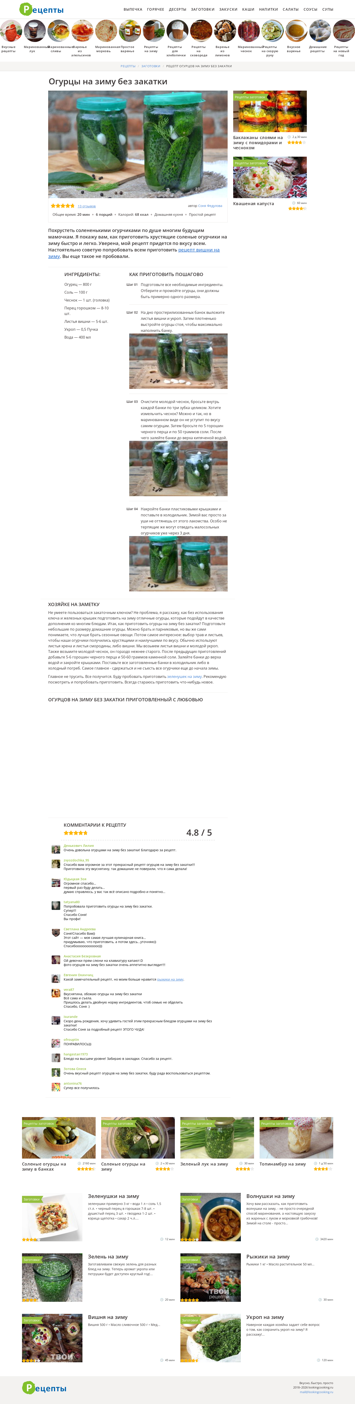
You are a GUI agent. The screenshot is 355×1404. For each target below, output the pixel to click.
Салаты (291, 9)
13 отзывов (87, 206)
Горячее (155, 9)
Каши (248, 9)
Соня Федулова (210, 205)
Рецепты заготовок (250, 97)
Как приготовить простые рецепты (41, 9)
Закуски (228, 9)
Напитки (268, 9)
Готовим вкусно (44, 1388)
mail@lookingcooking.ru (316, 1392)
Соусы (311, 9)
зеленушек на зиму (184, 676)
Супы (328, 9)
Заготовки (203, 9)
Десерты (177, 9)
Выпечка (133, 9)
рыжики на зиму (170, 979)
